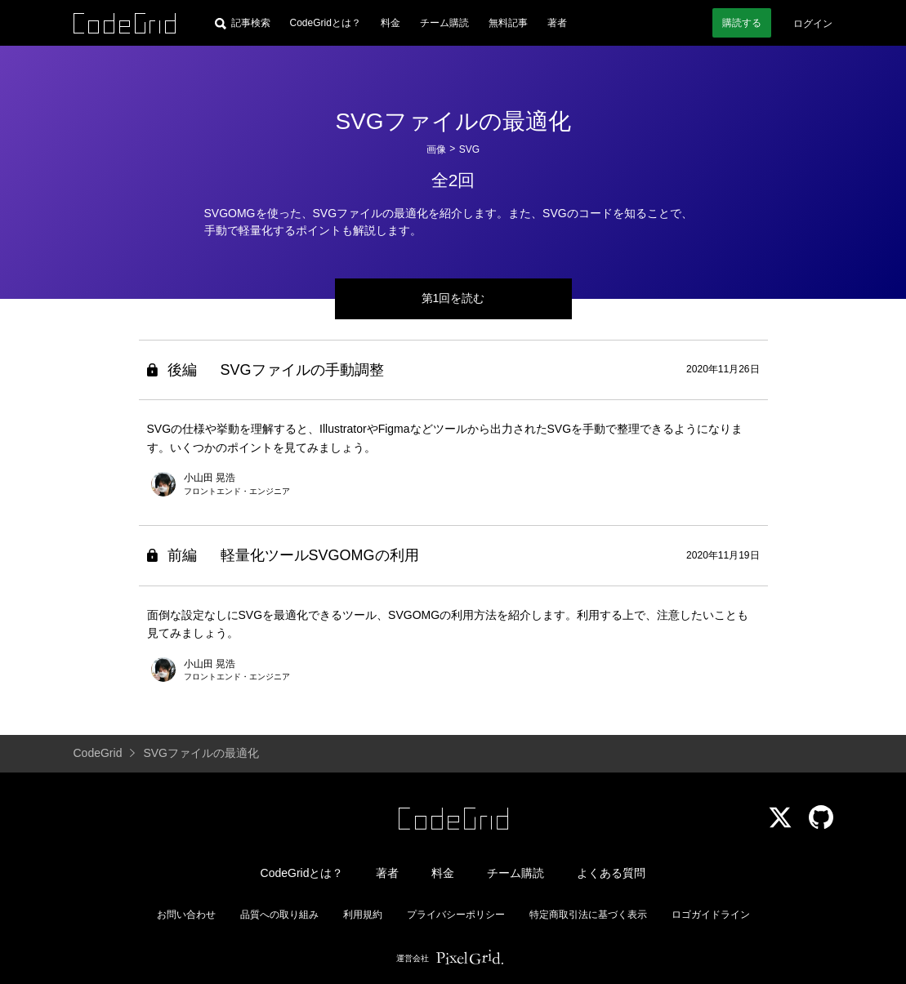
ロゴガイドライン (711, 914)
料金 (390, 23)
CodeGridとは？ (325, 23)
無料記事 (508, 23)
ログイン (812, 23)
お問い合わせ (186, 914)
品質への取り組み (279, 914)
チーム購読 (444, 23)
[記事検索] (242, 23)
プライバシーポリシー (456, 914)
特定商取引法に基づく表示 (588, 914)
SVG (469, 149)
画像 (436, 149)
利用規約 (362, 914)
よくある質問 (611, 872)
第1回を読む (453, 298)
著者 (557, 23)
